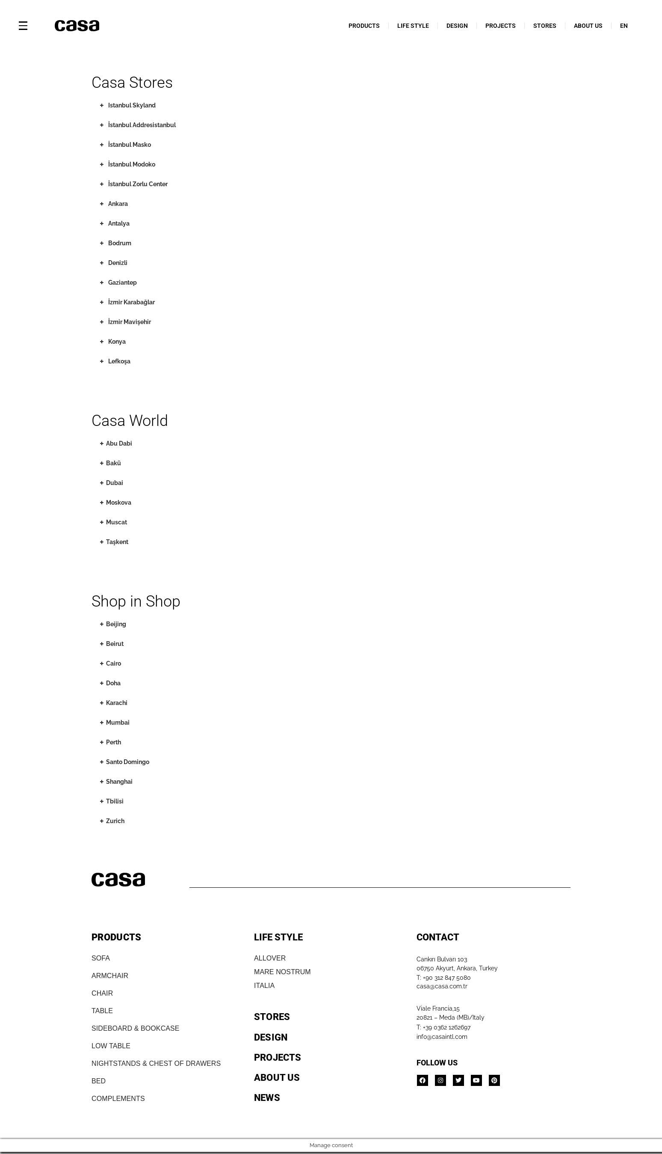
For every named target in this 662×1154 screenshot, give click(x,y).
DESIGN (457, 25)
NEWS (267, 1097)
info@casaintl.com (442, 1036)
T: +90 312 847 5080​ (444, 977)
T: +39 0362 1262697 (443, 1027)
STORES (544, 25)
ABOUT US (588, 25)
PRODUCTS (364, 25)
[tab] (153, 105)
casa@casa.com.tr (442, 986)
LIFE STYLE (413, 25)
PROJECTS (500, 25)
